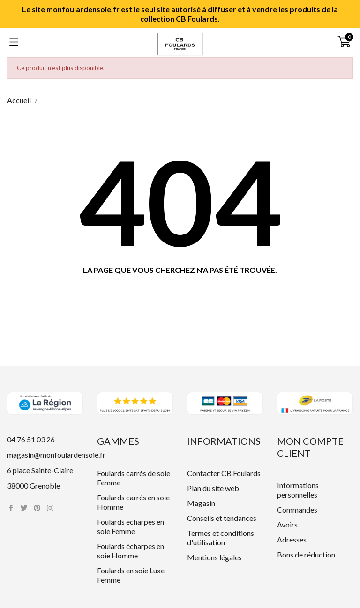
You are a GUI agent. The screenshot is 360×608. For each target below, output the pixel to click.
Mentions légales (214, 557)
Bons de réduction (306, 554)
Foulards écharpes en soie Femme (130, 526)
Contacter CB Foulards (224, 473)
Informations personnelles (298, 490)
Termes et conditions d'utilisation (220, 537)
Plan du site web (213, 487)
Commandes (297, 509)
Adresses (292, 539)
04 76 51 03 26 (31, 439)
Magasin (201, 502)
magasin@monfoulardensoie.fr (56, 454)
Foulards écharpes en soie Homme (130, 551)
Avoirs (287, 524)
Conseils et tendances (221, 517)
